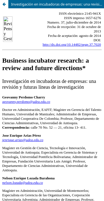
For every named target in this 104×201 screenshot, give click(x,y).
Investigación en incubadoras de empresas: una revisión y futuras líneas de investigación (57, 4)
